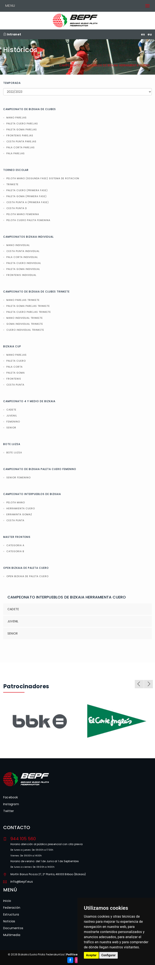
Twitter (8, 811)
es (143, 34)
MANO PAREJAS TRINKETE (23, 300)
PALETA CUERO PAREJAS (22, 123)
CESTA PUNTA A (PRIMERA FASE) (27, 202)
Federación (11, 907)
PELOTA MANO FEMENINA (22, 214)
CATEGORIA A (15, 545)
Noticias (9, 921)
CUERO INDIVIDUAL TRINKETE (25, 330)
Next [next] (148, 684)
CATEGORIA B (15, 551)
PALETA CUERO (16, 360)
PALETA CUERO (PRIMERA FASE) (27, 190)
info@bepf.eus (21, 881)
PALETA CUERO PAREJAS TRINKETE (28, 312)
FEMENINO (13, 421)
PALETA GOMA (15, 372)
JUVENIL (11, 415)
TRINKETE (12, 184)
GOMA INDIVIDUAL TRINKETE (24, 324)
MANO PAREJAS (16, 117)
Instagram (11, 804)
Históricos (46, 65)
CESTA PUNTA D (16, 208)
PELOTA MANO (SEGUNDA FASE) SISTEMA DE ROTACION (42, 178)
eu (150, 34)
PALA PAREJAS (15, 153)
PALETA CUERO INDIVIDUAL (23, 263)
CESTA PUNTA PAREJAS (21, 141)
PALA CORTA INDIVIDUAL (22, 257)
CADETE (11, 409)
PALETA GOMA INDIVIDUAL (23, 269)
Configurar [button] (108, 955)
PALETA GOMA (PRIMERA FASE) (26, 196)
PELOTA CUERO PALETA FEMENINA (28, 220)
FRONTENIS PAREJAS (19, 135)
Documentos (13, 928)
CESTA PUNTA (15, 384)
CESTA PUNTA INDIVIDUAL (23, 251)
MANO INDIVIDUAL (18, 245)
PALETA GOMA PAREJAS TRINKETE (28, 306)
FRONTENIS (13, 378)
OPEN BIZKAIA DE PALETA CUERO (27, 576)
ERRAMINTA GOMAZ (19, 514)
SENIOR (11, 427)
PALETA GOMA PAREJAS (21, 129)
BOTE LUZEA (14, 452)
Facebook (10, 797)
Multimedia (11, 935)
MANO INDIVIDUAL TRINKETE (24, 318)
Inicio (7, 901)
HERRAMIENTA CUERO (20, 508)
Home (29, 65)
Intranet (12, 34)
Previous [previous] (139, 684)
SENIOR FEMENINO (18, 477)
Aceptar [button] (91, 955)
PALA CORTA (14, 366)
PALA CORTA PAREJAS (20, 147)
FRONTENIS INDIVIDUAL (21, 275)
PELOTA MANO (15, 502)
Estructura (11, 914)
